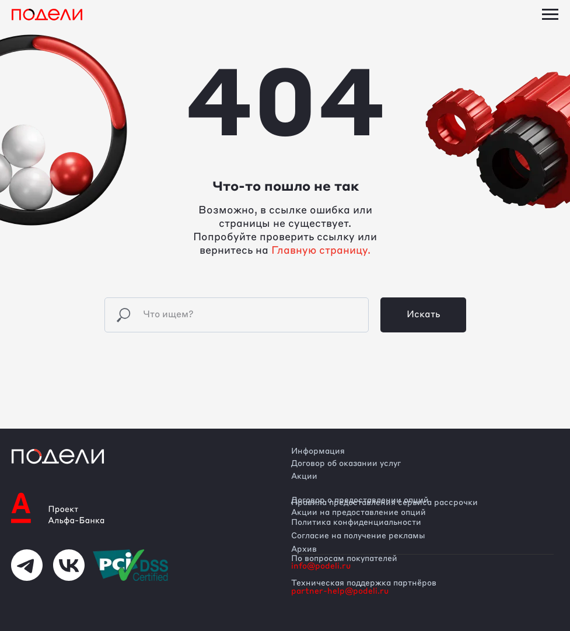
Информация (318, 451)
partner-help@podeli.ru (340, 591)
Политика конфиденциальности (356, 522)
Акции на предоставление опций (358, 513)
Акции (304, 476)
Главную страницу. (320, 251)
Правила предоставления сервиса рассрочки (384, 503)
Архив (304, 549)
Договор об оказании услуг (346, 464)
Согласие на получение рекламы (358, 536)
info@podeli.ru (321, 566)
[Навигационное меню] (550, 14)
